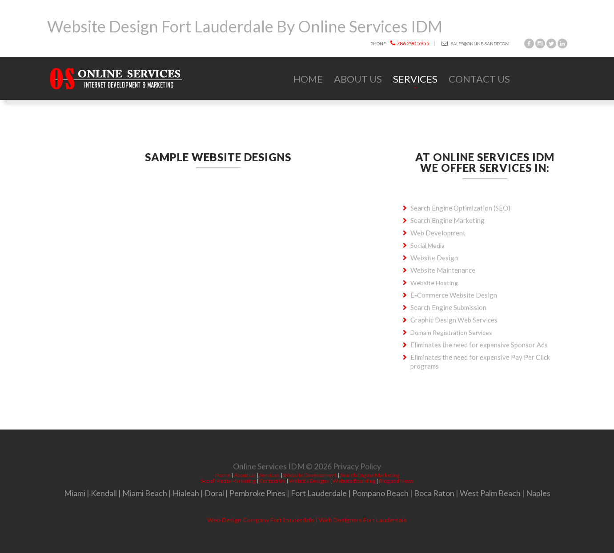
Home (308, 79)
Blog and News (396, 480)
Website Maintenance (442, 270)
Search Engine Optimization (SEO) (460, 208)
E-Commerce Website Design (453, 295)
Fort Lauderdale (319, 493)
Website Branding (354, 480)
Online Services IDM (269, 467)
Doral (214, 493)
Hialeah (186, 493)
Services (415, 79)
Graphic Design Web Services (454, 320)
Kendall (104, 493)
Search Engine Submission (448, 307)
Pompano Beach (380, 493)
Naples (538, 493)
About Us (358, 79)
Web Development (438, 233)
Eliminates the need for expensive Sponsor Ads (479, 345)
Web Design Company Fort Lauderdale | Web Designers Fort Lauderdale (307, 520)
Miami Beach (144, 493)
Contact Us (479, 79)
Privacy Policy (357, 467)
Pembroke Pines (257, 493)
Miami (74, 493)
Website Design (434, 258)
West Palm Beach (490, 493)
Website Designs (309, 480)
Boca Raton (434, 493)
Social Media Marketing (228, 480)
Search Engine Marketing (447, 220)
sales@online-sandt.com (475, 43)
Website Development (310, 475)
